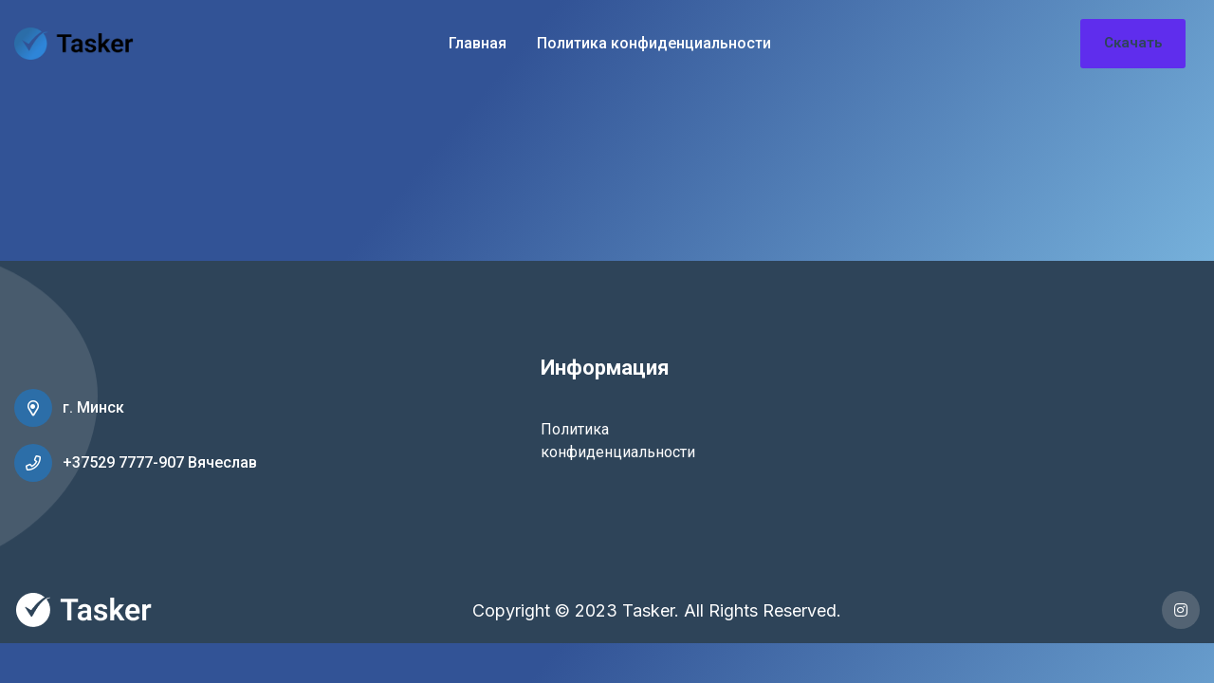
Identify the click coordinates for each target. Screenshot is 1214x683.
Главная (477, 43)
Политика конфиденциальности (654, 43)
